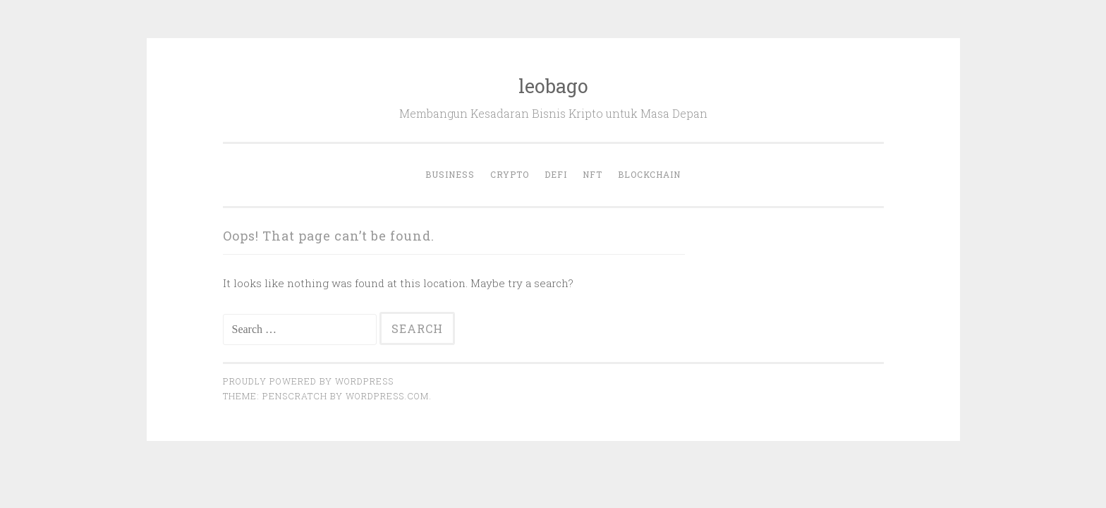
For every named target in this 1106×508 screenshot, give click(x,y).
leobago (553, 85)
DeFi (556, 174)
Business (450, 174)
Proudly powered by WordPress (308, 381)
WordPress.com (387, 395)
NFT (592, 174)
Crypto (509, 174)
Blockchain (649, 174)
